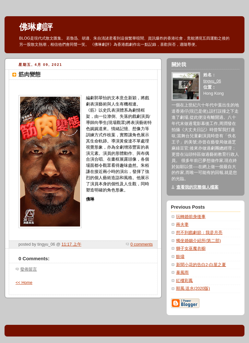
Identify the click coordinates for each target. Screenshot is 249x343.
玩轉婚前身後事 (191, 216)
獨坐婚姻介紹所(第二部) (198, 241)
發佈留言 (28, 269)
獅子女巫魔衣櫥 (191, 248)
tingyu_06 (212, 81)
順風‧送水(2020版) (193, 288)
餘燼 (180, 256)
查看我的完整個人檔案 (197, 187)
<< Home (24, 282)
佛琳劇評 (36, 27)
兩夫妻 (182, 224)
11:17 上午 (71, 244)
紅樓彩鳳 (184, 280)
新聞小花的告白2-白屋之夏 (201, 265)
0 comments (141, 244)
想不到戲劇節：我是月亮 (199, 232)
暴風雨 (182, 272)
